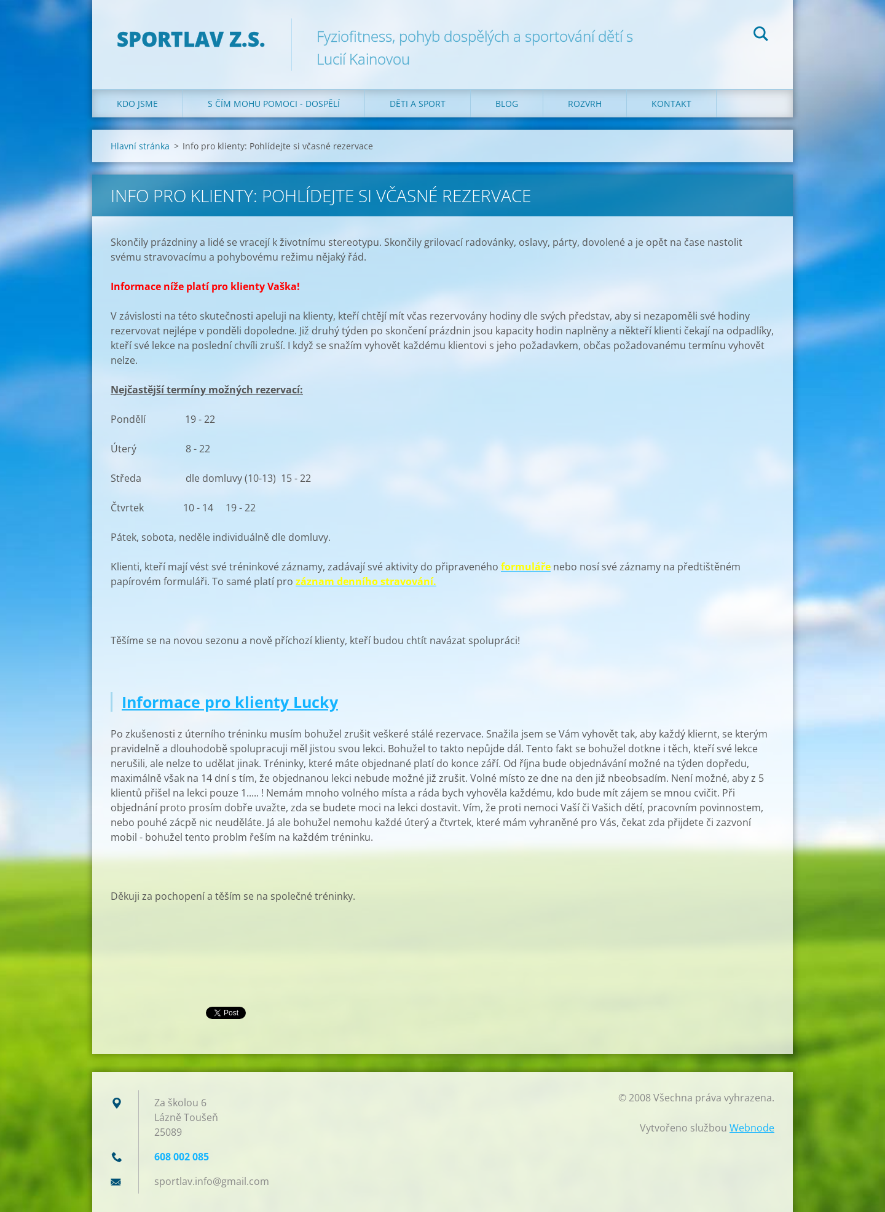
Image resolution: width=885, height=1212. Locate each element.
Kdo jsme (137, 103)
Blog (506, 103)
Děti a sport (418, 103)
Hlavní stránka (140, 146)
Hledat (760, 36)
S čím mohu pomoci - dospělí (274, 103)
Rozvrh (585, 103)
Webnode (752, 1128)
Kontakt (671, 103)
